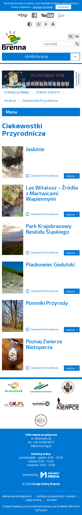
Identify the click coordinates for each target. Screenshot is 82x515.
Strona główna (16, 92)
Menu (11, 111)
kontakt (52, 500)
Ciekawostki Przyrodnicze (40, 100)
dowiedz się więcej (43, 6)
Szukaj (77, 44)
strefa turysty (36, 56)
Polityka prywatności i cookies (56, 496)
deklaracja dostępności (17, 496)
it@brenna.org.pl (41, 446)
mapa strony (33, 500)
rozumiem (63, 6)
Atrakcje (10, 100)
